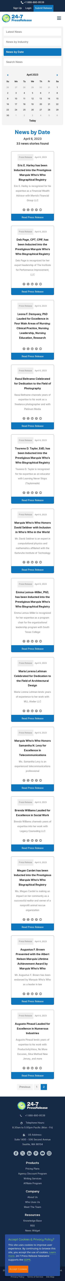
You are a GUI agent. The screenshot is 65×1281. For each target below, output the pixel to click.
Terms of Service (35, 1277)
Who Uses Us (32, 1202)
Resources (32, 1215)
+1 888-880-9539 (32, 2)
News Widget (32, 1231)
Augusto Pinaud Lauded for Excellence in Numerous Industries (32, 1029)
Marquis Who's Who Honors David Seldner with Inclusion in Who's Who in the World (32, 528)
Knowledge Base (32, 1221)
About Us (32, 1197)
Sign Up (17, 8)
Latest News (14, 32)
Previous (24, 1087)
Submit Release (43, 8)
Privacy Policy (17, 1277)
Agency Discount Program (32, 1174)
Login (28, 8)
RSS (32, 1226)
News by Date (15, 52)
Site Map (50, 1277)
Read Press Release (32, 217)
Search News (14, 62)
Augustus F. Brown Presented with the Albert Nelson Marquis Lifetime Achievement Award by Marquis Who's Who (32, 959)
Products (32, 1163)
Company (32, 1191)
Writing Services (33, 1179)
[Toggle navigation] (59, 18)
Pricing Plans (32, 1169)
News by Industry (17, 42)
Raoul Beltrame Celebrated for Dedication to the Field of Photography (32, 384)
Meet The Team (32, 1207)
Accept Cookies (18, 1269)
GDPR (27, 1259)
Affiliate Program (32, 1183)
